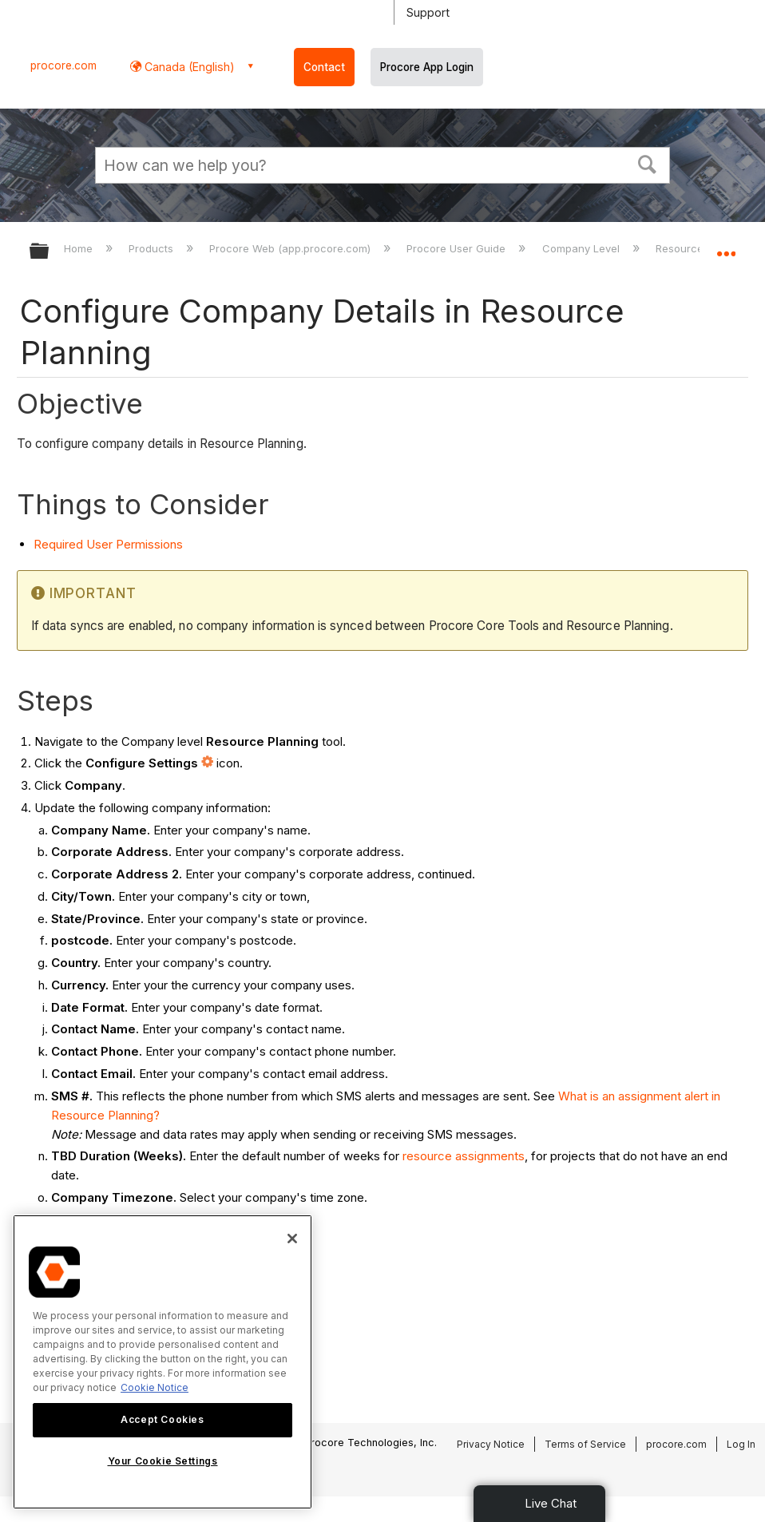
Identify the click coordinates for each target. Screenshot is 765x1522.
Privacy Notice (491, 1444)
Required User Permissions (108, 544)
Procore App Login (427, 67)
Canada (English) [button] (188, 66)
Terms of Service (585, 1444)
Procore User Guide (457, 248)
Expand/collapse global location (725, 246)
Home (80, 248)
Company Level (582, 248)
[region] (162, 1362)
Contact (324, 67)
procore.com (63, 65)
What (572, 1096)
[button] (647, 163)
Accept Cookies (162, 1419)
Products (152, 248)
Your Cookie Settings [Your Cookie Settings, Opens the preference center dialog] (163, 1461)
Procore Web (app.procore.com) (291, 248)
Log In (741, 1444)
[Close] (292, 1238)
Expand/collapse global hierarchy (49, 252)
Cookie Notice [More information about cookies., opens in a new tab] (154, 1387)
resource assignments (463, 1155)
